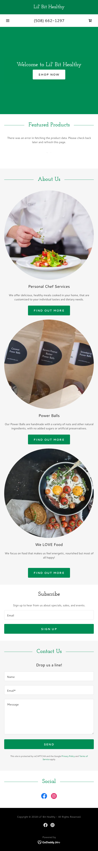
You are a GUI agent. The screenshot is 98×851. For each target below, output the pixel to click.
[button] (7, 20)
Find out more (49, 310)
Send (49, 744)
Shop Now (48, 74)
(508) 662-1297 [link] (49, 20)
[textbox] (49, 615)
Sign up (49, 629)
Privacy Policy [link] (68, 756)
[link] (49, 7)
